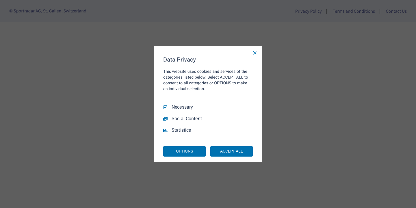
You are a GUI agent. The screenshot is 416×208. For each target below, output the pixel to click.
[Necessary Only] (255, 53)
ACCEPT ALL (231, 151)
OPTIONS (184, 151)
